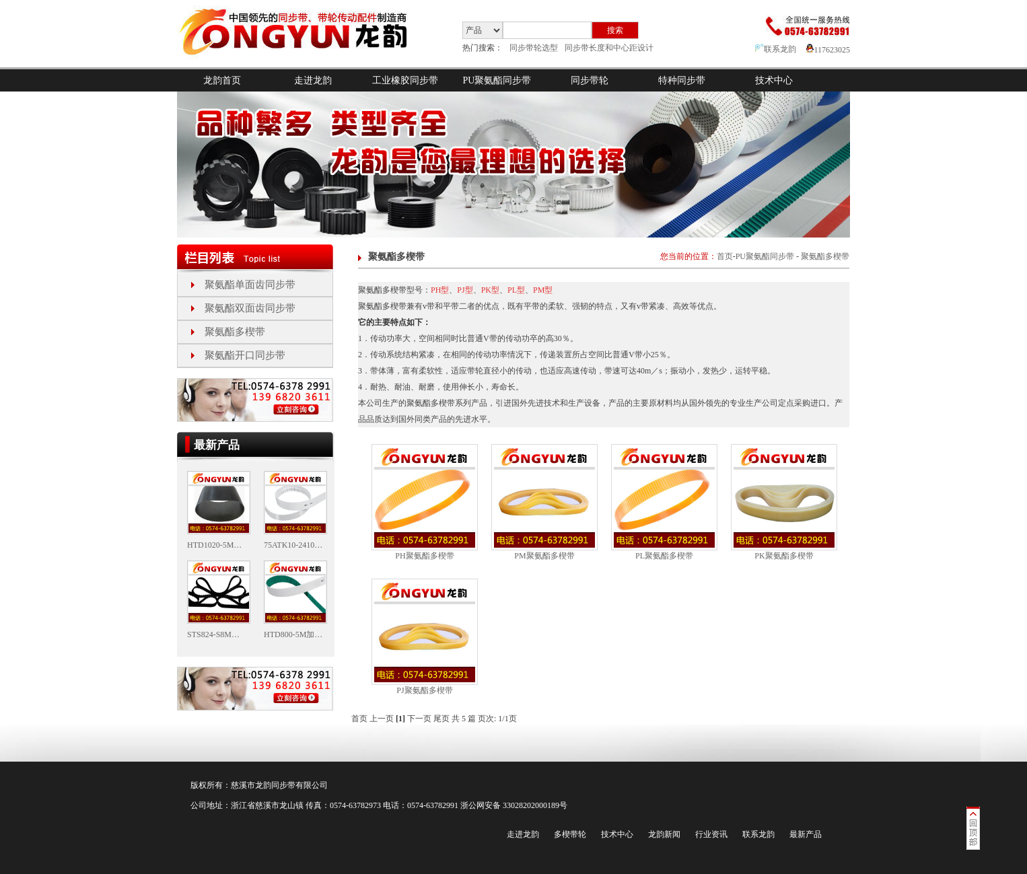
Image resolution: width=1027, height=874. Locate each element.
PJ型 (464, 290)
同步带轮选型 (533, 47)
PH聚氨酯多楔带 (424, 555)
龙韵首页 (222, 80)
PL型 (516, 290)
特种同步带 (681, 80)
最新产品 (805, 834)
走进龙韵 (313, 80)
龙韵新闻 (664, 834)
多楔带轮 (570, 834)
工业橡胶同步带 (405, 80)
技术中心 (774, 80)
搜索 (615, 30)
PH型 (440, 290)
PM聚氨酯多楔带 (544, 555)
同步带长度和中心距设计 (609, 47)
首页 (725, 256)
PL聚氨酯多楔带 (664, 555)
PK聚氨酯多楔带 (783, 555)
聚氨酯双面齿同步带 (250, 308)
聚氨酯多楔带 (235, 331)
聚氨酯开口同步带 (245, 355)
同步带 (283, 785)
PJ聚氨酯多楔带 (424, 690)
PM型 (543, 290)
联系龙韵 (775, 49)
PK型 (490, 290)
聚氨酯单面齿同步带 (250, 284)
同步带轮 (589, 80)
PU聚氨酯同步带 (497, 80)
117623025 (828, 49)
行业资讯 (711, 834)
